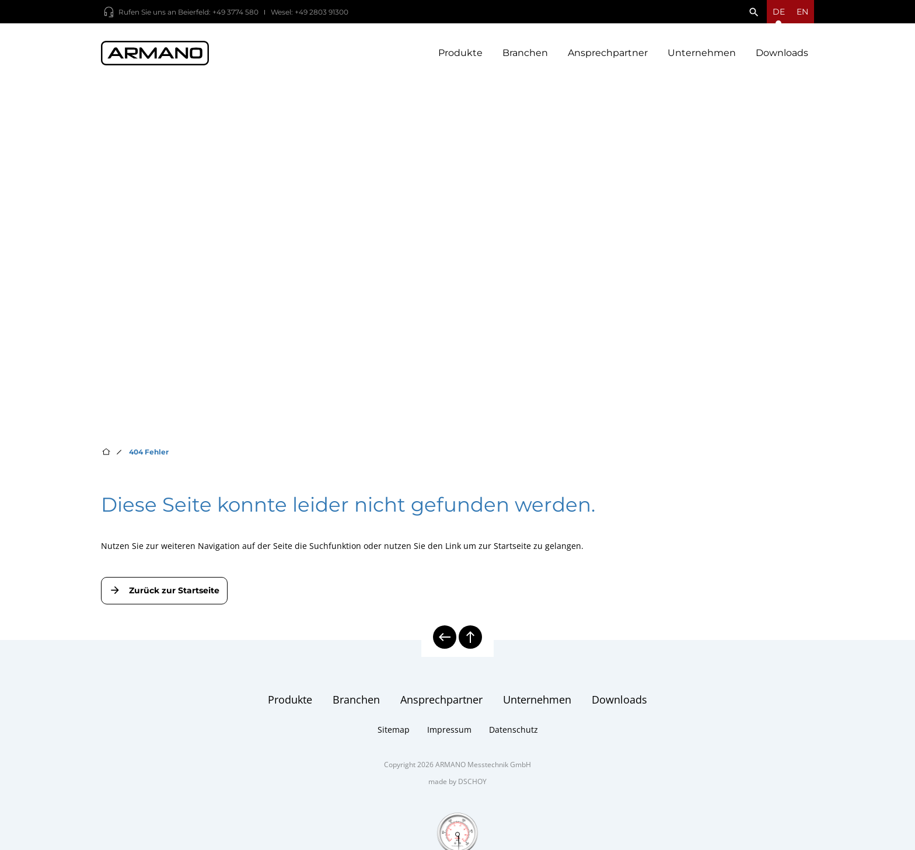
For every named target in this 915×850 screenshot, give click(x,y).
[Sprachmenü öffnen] (779, 11)
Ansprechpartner (608, 52)
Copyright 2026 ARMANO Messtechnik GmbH (457, 764)
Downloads (782, 52)
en (802, 11)
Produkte (460, 52)
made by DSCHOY (457, 781)
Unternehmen (702, 52)
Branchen (525, 52)
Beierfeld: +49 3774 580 (218, 12)
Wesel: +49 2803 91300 (309, 12)
